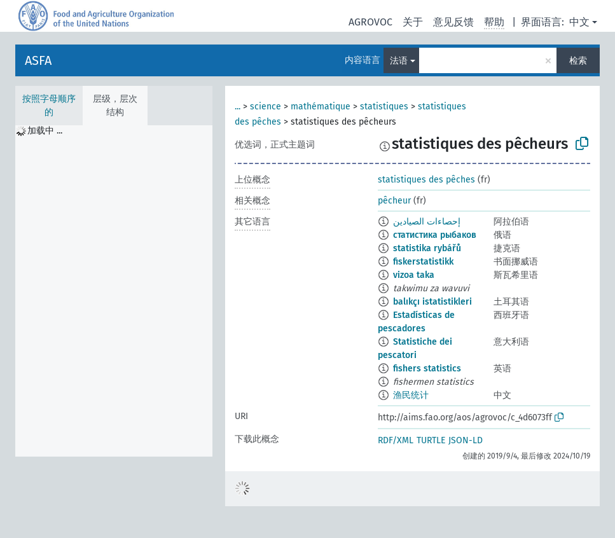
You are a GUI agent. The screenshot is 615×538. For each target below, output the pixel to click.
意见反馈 (453, 22)
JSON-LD (465, 440)
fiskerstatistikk (423, 261)
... (237, 106)
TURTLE (431, 440)
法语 (399, 60)
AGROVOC (370, 22)
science (265, 106)
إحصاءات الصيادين (426, 221)
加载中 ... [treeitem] (44, 130)
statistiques (384, 106)
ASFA (38, 60)
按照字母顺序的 (49, 105)
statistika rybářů (427, 248)
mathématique (320, 106)
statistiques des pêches (426, 179)
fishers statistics (427, 368)
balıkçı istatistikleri (432, 301)
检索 (578, 60)
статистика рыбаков (434, 235)
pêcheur (394, 200)
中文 (579, 22)
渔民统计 (411, 395)
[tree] (113, 291)
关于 (413, 22)
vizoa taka (413, 275)
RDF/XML (395, 440)
